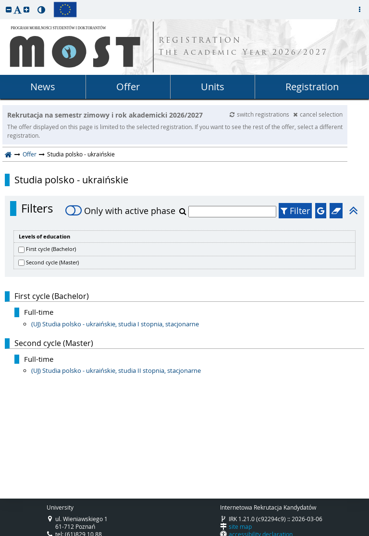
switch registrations (260, 114)
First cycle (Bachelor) (51, 248)
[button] (9, 9)
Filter (295, 210)
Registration (312, 86)
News (42, 86)
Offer (128, 86)
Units (212, 86)
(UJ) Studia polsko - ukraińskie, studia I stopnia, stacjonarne (115, 324)
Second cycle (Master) (52, 262)
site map (240, 526)
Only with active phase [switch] (120, 210)
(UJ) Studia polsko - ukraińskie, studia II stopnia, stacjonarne (116, 370)
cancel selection (318, 114)
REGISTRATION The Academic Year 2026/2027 (243, 47)
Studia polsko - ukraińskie (71, 180)
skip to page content (2, 2)
